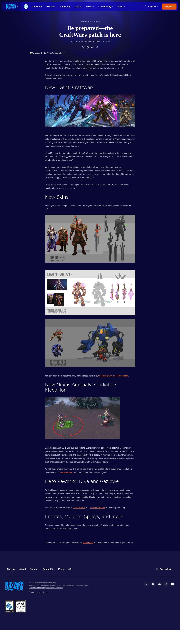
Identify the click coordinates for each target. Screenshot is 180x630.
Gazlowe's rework (97, 508)
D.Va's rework (79, 508)
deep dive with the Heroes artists (113, 376)
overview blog (66, 472)
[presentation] (11, 6)
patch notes (88, 543)
